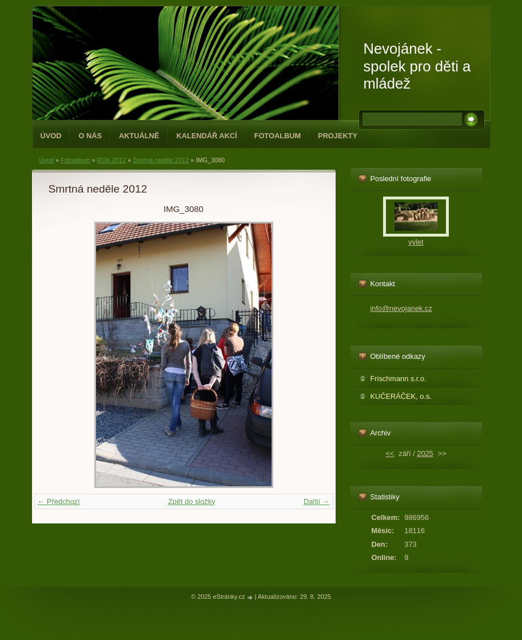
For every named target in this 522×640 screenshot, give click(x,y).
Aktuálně (139, 135)
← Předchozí (59, 501)
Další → (317, 501)
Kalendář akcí (206, 135)
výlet (415, 242)
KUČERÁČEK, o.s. (401, 396)
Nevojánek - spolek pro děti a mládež (417, 66)
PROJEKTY (337, 135)
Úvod (51, 135)
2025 (425, 453)
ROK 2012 (111, 160)
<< (389, 453)
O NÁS (90, 135)
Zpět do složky (192, 501)
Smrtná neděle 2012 (161, 160)
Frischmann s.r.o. (398, 378)
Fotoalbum (277, 135)
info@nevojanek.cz (401, 308)
